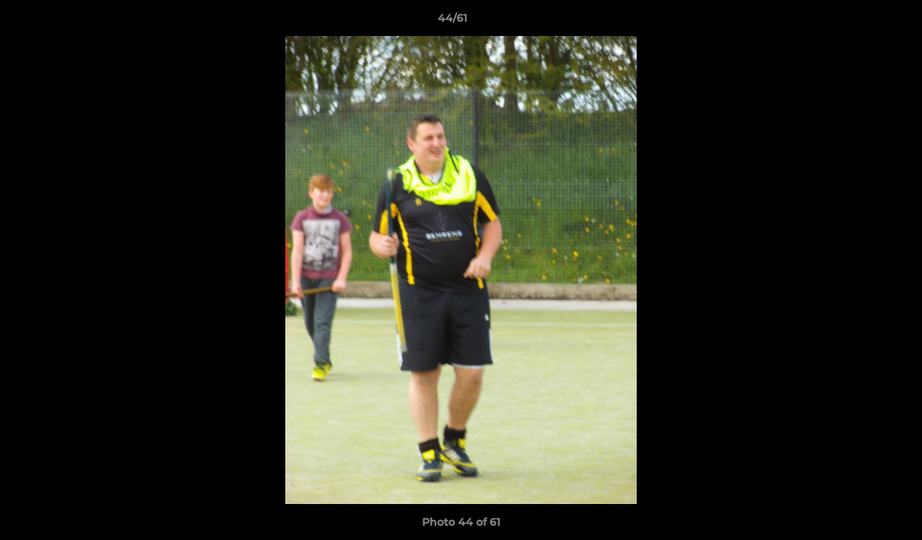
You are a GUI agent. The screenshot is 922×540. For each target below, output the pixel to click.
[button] (859, 21)
